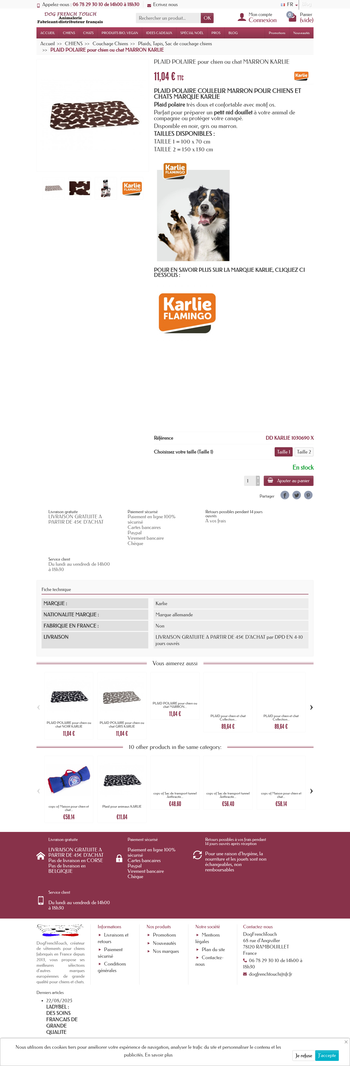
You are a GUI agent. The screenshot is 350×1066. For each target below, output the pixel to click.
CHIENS (69, 33)
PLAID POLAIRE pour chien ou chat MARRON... (175, 679)
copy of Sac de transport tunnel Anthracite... (175, 769)
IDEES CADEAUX (159, 33)
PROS (215, 33)
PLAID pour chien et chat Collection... (228, 692)
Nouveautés (301, 33)
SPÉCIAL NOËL (191, 33)
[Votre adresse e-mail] (162, 1026)
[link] (284, 495)
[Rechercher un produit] (168, 18)
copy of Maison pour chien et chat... (69, 782)
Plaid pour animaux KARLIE (121, 781)
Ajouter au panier (289, 480)
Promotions (277, 33)
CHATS (88, 33)
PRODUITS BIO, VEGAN (120, 33)
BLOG (233, 33)
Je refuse (304, 1055)
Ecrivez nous (162, 4)
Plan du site (213, 898)
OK (207, 18)
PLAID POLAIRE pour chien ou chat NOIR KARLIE (69, 699)
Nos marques (166, 900)
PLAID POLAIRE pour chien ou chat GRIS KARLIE (122, 699)
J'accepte (327, 1055)
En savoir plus (159, 1055)
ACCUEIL (47, 33)
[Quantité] (250, 481)
